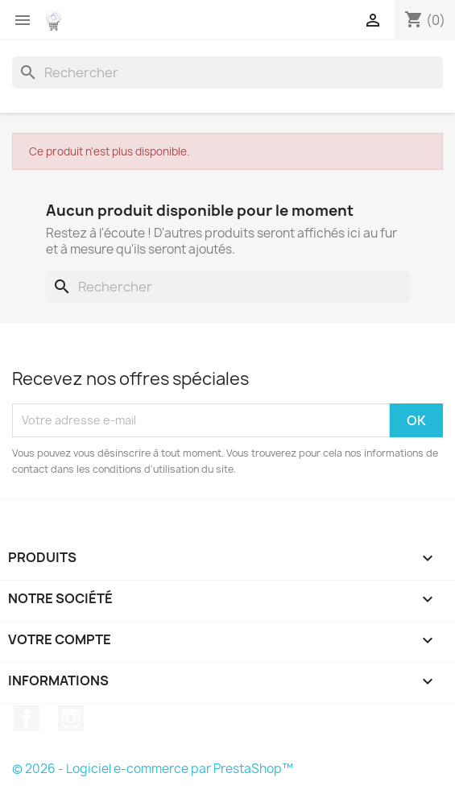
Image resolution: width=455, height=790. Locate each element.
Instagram (71, 718)
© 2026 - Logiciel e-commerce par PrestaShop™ (152, 768)
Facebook (26, 718)
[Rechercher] (227, 72)
